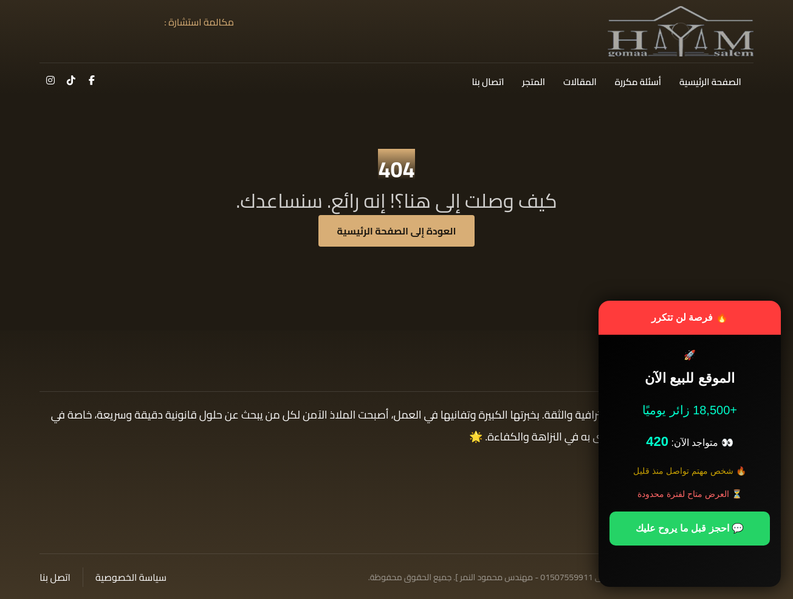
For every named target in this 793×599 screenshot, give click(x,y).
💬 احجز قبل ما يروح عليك (690, 528)
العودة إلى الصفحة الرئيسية (396, 231)
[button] (91, 80)
